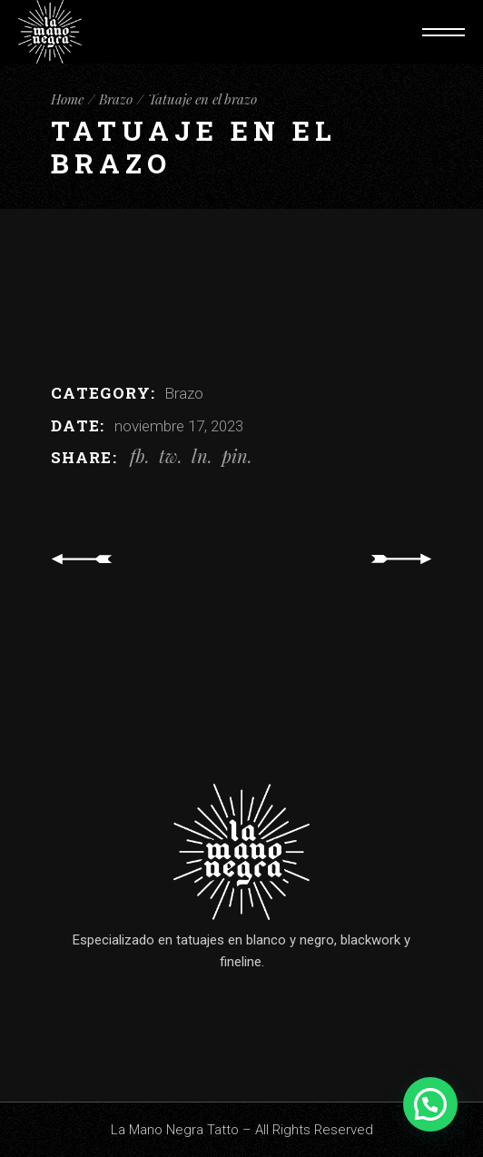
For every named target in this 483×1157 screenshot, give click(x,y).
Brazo (183, 393)
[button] (430, 1104)
